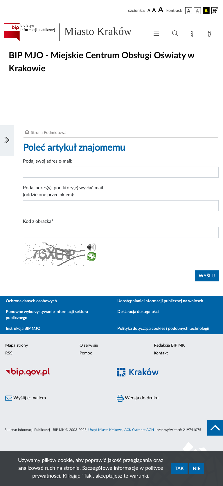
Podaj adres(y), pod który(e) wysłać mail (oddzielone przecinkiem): (63, 191)
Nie (196, 468)
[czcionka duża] (161, 10)
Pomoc (86, 353)
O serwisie (89, 345)
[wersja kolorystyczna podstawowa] (189, 10)
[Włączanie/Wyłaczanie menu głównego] (156, 34)
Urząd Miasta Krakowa (105, 430)
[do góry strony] (215, 428)
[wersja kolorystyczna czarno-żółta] (206, 10)
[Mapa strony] (193, 35)
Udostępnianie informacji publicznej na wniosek (160, 301)
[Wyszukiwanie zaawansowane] (175, 34)
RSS (8, 353)
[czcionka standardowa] (149, 10)
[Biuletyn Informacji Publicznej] (55, 375)
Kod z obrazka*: (39, 221)
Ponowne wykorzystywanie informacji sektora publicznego (47, 315)
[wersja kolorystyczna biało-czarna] (197, 10)
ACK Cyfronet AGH (139, 430)
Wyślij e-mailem (25, 398)
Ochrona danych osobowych (31, 301)
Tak (179, 468)
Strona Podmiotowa (48, 133)
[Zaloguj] (210, 35)
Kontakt (161, 353)
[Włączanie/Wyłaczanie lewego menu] (7, 140)
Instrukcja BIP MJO (23, 329)
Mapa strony (16, 345)
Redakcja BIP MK (169, 345)
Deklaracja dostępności (138, 312)
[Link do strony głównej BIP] (73, 32)
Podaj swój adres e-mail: (47, 161)
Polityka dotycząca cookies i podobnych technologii (163, 329)
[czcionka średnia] (154, 10)
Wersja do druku (138, 398)
